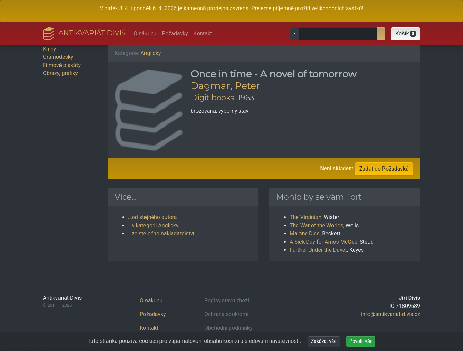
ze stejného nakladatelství (163, 233)
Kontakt (202, 33)
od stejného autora (154, 217)
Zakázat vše (324, 341)
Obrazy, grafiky (60, 73)
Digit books (212, 97)
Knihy (49, 49)
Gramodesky (58, 57)
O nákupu (145, 33)
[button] (405, 33)
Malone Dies (305, 233)
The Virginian (305, 217)
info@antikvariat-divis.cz (390, 314)
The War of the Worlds (316, 225)
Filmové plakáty (62, 65)
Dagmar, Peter (225, 85)
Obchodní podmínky (228, 327)
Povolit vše (361, 341)
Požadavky (175, 33)
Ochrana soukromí (226, 314)
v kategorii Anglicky (155, 225)
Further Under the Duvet (318, 250)
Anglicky (150, 53)
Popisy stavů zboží (226, 300)
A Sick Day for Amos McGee (323, 242)
